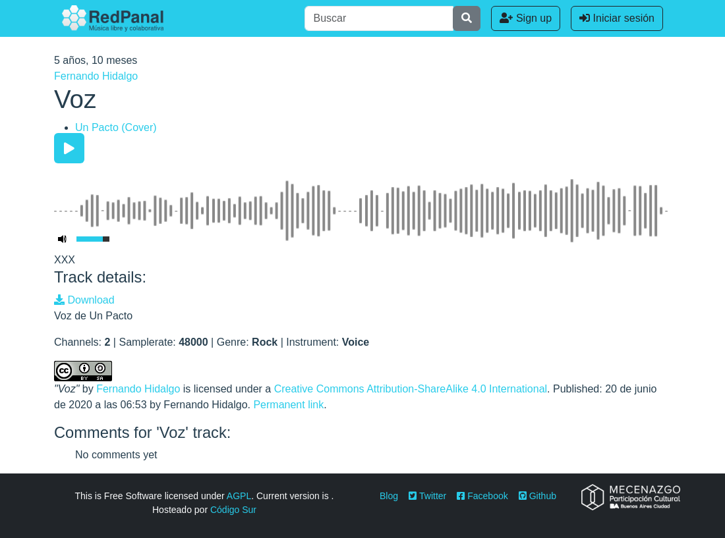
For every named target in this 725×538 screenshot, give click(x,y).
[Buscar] (378, 18)
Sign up (526, 18)
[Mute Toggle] (62, 239)
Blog (389, 496)
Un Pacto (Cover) (116, 127)
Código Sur (233, 509)
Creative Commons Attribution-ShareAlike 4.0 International (410, 388)
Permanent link (288, 404)
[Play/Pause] (69, 148)
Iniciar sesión (616, 18)
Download (84, 300)
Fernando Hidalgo (96, 76)
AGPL (239, 496)
